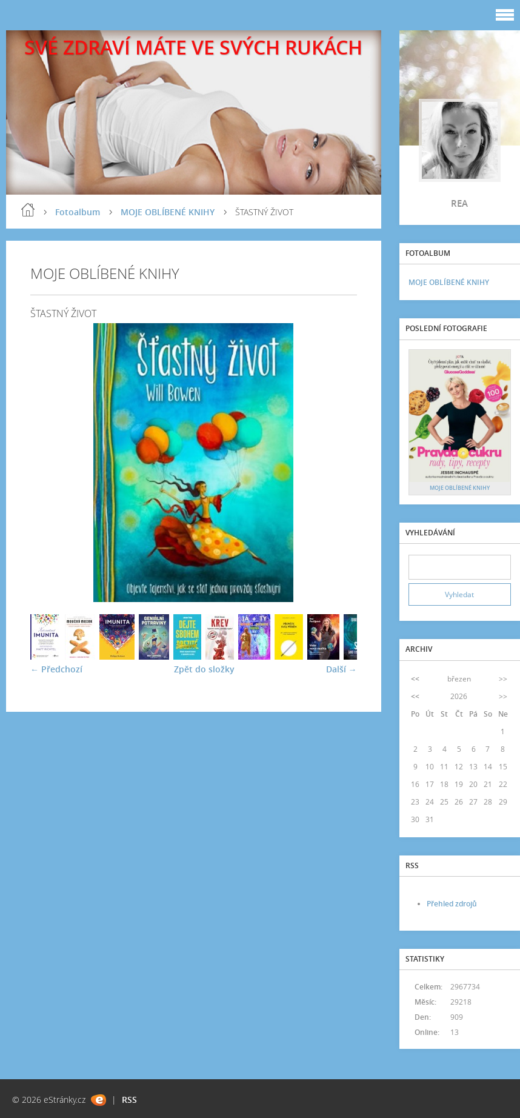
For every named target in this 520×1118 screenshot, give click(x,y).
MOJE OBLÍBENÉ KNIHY (168, 212)
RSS (129, 1099)
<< (415, 679)
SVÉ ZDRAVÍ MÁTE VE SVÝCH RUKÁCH (193, 47)
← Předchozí (56, 669)
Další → (341, 669)
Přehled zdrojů (452, 904)
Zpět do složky (204, 669)
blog (28, 210)
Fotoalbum (77, 212)
